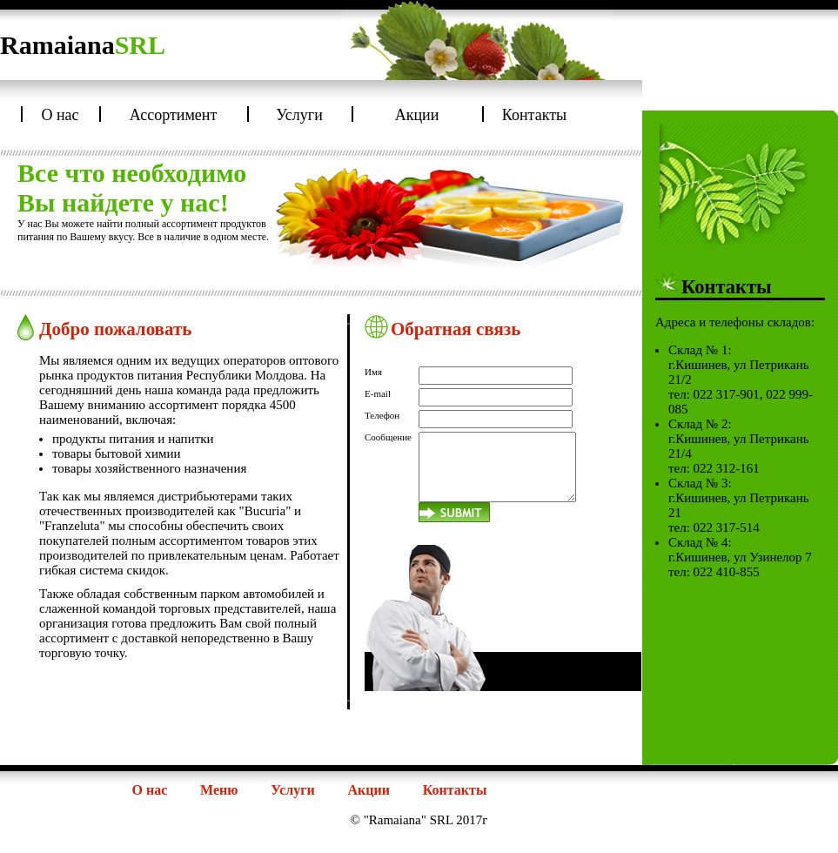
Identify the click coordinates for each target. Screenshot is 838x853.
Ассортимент (174, 115)
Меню (219, 789)
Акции (417, 115)
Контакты (534, 115)
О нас (59, 115)
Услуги (299, 115)
